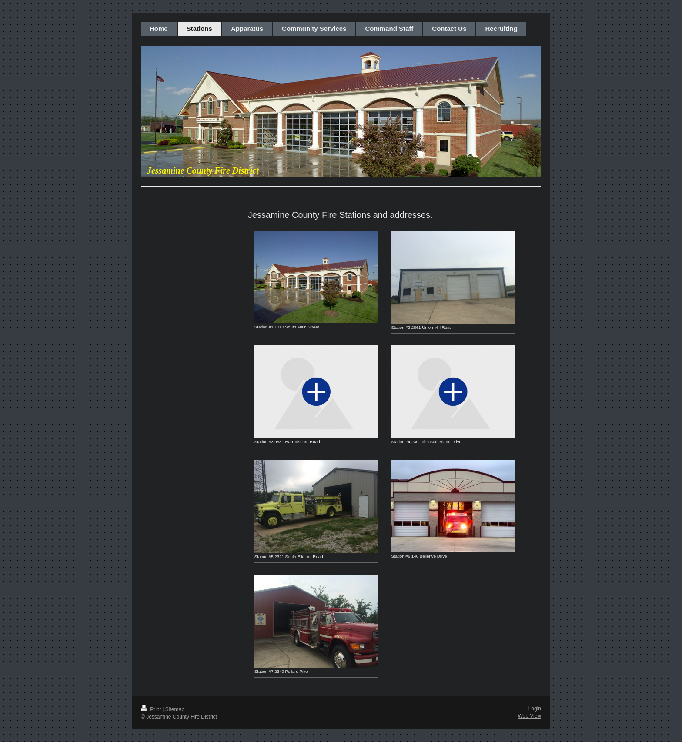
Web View (529, 716)
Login (534, 708)
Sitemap (174, 709)
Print (151, 709)
